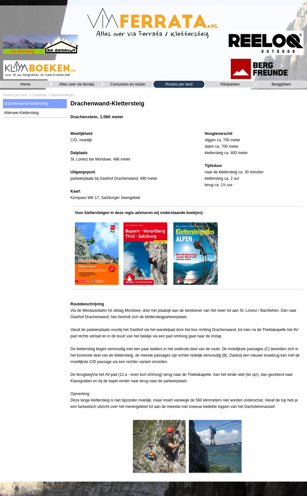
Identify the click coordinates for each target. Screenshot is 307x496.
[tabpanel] (186, 113)
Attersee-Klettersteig (21, 113)
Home (25, 84)
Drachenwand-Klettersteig (26, 103)
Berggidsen (281, 84)
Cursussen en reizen (127, 84)
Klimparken (230, 84)
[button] (159, 446)
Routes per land (179, 84)
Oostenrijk (39, 95)
